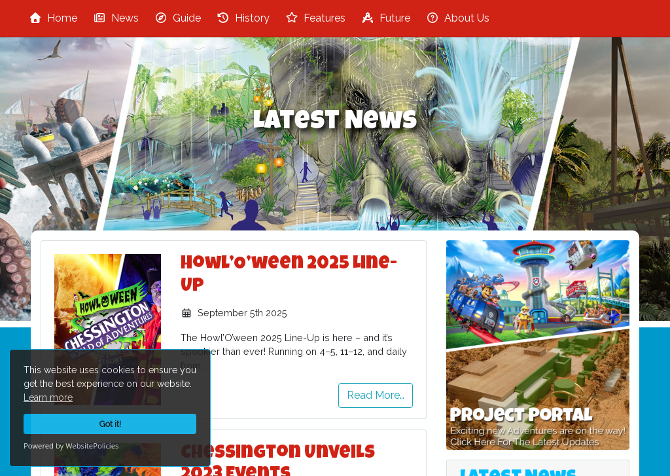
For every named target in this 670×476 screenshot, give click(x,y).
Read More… (375, 395)
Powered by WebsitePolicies (71, 445)
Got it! (110, 424)
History (243, 18)
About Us (457, 18)
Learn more (48, 397)
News (116, 18)
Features (315, 18)
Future (385, 18)
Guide (177, 18)
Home (53, 18)
